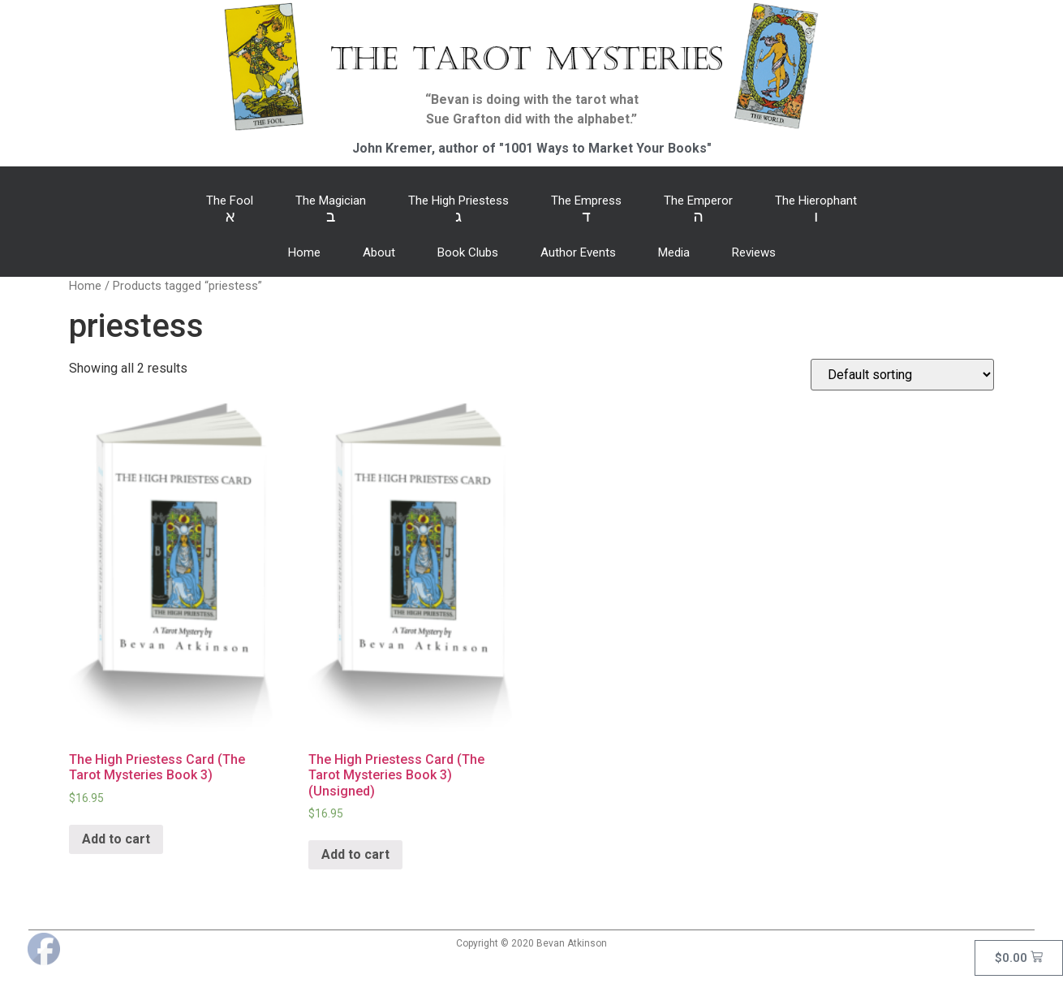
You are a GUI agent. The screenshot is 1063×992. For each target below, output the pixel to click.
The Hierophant (816, 209)
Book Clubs (467, 252)
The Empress (586, 209)
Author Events (578, 252)
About (379, 252)
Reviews (754, 252)
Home (304, 252)
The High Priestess (458, 209)
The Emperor (698, 209)
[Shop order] (902, 374)
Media (674, 252)
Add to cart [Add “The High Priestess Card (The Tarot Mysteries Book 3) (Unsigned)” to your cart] (355, 854)
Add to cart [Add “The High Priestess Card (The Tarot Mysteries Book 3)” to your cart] (116, 839)
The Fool (229, 209)
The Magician (330, 209)
